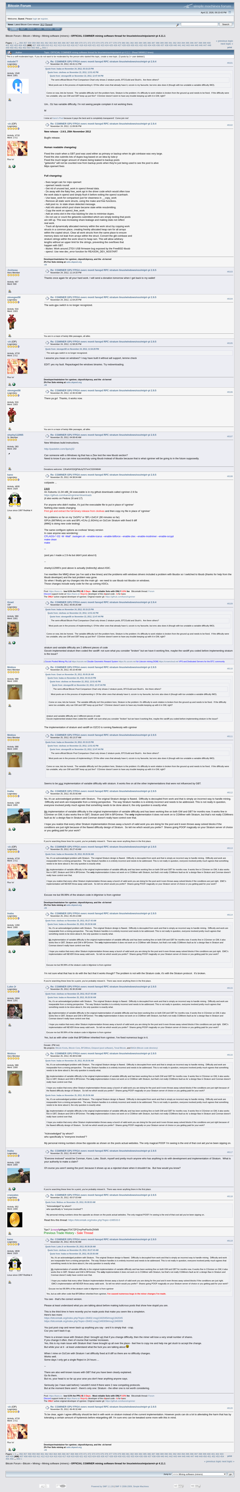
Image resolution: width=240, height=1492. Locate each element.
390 (166, 43)
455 (33, 47)
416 (73, 45)
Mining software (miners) (55, 35)
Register (48, 29)
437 (162, 45)
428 (124, 45)
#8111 (230, 736)
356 (21, 43)
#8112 (230, 792)
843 (44, 47)
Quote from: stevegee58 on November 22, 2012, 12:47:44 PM (77, 76)
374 (98, 43)
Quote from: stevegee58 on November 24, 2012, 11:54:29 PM (72, 349)
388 (158, 43)
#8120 (230, 1408)
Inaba (10, 791)
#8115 (230, 988)
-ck (9, 123)
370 (81, 43)
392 (175, 43)
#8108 (230, 476)
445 (196, 45)
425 (111, 45)
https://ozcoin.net (79, 661)
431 (137, 45)
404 (20, 45)
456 (37, 47)
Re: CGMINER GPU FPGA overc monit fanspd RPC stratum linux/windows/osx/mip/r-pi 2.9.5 (103, 270)
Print (229, 47)
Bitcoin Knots (62, 1048)
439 (171, 45)
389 (162, 43)
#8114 (230, 915)
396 (192, 43)
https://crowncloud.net (168, 661)
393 (179, 43)
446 (201, 45)
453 (24, 47)
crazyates (12, 1195)
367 (68, 43)
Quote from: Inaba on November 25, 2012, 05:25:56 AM (69, 854)
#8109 (230, 604)
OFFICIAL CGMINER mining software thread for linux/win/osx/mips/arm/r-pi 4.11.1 (118, 35)
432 (141, 45)
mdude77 (12, 61)
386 (149, 43)
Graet (10, 602)
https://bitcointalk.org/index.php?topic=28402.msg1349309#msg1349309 (83, 1321)
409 (43, 45)
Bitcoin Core (74, 1048)
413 (60, 45)
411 (51, 45)
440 (175, 45)
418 (81, 45)
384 (140, 43)
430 (132, 45)
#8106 (230, 392)
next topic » (227, 43)
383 (136, 43)
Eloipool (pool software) (102, 1048)
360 (38, 43)
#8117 (230, 1152)
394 (183, 43)
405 (24, 45)
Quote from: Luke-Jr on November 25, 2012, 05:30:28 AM (70, 1247)
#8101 (230, 63)
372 (89, 43)
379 (119, 43)
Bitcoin (26, 35)
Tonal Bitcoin (120, 1048)
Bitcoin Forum (13, 35)
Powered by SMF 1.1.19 (102, 1486)
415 (68, 45)
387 (153, 43)
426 (115, 45)
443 (188, 45)
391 (170, 43)
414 (64, 45)
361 (42, 43)
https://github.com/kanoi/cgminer (120, 597)
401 (7, 45)
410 (47, 45)
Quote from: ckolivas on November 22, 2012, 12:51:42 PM (73, 72)
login (35, 18)
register (44, 18)
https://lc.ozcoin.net (127, 661)
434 (150, 45)
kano (10, 474)
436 (158, 45)
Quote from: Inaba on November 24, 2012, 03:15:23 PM (69, 69)
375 (102, 43)
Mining (36, 35)
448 (209, 45)
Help (22, 29)
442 (184, 45)
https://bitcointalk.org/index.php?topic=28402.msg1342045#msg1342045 (83, 1318)
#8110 (230, 668)
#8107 (230, 436)
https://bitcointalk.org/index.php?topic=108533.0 (94, 1220)
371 (85, 43)
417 (77, 45)
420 (90, 45)
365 (59, 43)
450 (12, 47)
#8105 (230, 343)
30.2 (42, 24)
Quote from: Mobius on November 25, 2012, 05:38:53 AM (70, 1202)
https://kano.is (55, 591)
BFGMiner (85, 1048)
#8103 (230, 272)
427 (120, 45)
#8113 (230, 848)
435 (154, 45)
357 (25, 43)
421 (94, 45)
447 (205, 45)
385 (145, 43)
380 (123, 43)
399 (204, 43)
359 (34, 43)
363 (51, 43)
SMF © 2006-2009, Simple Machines (132, 1486)
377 (110, 43)
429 (128, 45)
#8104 (230, 299)
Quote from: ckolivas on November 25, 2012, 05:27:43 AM (70, 921)
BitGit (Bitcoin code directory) (144, 1048)
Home (14, 29)
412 (56, 45)
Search (30, 29)
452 (20, 47)
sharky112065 (15, 434)
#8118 (230, 1196)
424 (107, 45)
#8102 (230, 125)
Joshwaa (12, 270)
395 (187, 43)
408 (38, 45)
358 (30, 43)
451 (16, 47)
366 (64, 43)
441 (179, 45)
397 (196, 43)
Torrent (49, 24)
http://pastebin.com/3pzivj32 (59, 448)
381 (128, 43)
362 (47, 43)
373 (93, 43)
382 (132, 43)
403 (16, 45)
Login (39, 29)
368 (72, 43)
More (57, 29)
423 (102, 45)
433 (145, 45)
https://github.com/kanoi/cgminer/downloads (68, 495)
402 (12, 45)
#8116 (230, 1055)
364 (55, 43)
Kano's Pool (57, 118)
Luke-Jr (11, 986)
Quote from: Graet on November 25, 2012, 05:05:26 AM (69, 674)
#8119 (230, 1241)
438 (167, 45)
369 (76, 43)
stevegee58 (13, 297)
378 (115, 43)
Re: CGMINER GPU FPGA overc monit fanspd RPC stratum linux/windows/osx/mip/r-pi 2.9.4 (103, 61)
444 (192, 45)
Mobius (11, 667)
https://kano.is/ (73, 594)
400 (209, 43)
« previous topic (224, 41)
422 (98, 45)
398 (200, 43)
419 (85, 45)
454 (29, 47)
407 (34, 45)
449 (7, 47)
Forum (151, 591)
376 (106, 43)
